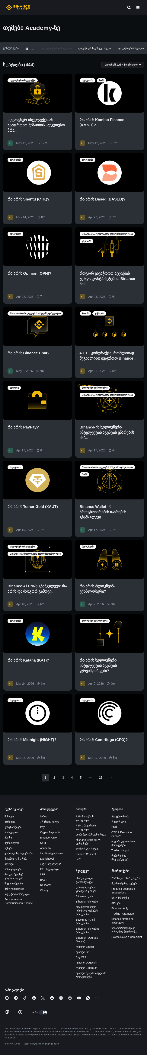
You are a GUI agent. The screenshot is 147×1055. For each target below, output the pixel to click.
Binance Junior (49, 837)
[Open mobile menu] (137, 7)
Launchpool (47, 858)
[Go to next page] (111, 777)
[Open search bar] (127, 7)
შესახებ (9, 816)
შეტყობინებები (14, 883)
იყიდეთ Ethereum (86, 967)
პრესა (8, 837)
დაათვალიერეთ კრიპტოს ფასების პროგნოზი (87, 910)
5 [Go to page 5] (81, 777)
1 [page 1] (45, 777)
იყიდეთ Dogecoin (86, 962)
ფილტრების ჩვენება (131, 48)
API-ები (115, 903)
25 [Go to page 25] (100, 777)
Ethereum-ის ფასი (87, 901)
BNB (114, 827)
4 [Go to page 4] (72, 777)
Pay (42, 827)
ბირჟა (43, 816)
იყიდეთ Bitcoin (85, 946)
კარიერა (10, 821)
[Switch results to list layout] (32, 48)
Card (43, 842)
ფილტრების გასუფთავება (94, 48)
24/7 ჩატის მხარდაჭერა (125, 878)
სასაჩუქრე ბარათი (51, 853)
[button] (138, 7)
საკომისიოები (120, 897)
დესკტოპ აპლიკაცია (17, 894)
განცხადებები (13, 827)
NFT (42, 874)
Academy (45, 848)
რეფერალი (118, 821)
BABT (43, 879)
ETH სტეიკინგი (49, 869)
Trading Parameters (123, 913)
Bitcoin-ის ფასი (85, 896)
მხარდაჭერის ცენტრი (124, 883)
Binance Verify (119, 908)
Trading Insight (120, 850)
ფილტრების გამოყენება (56, 48)
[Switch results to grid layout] (26, 48)
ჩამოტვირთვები (14, 888)
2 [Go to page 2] (54, 777)
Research (45, 885)
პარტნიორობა (120, 816)
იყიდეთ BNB (83, 952)
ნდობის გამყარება (16, 858)
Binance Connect (86, 854)
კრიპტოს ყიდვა (49, 821)
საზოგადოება (13, 869)
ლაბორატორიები (87, 848)
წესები (8, 848)
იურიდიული (12, 842)
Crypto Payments (50, 832)
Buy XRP (81, 957)
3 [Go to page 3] (63, 777)
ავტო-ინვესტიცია (50, 863)
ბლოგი (9, 863)
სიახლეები (11, 832)
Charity (44, 890)
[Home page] (18, 8)
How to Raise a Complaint (126, 936)
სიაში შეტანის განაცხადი (91, 834)
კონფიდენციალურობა (19, 853)
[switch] (43, 1012)
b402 (79, 859)
